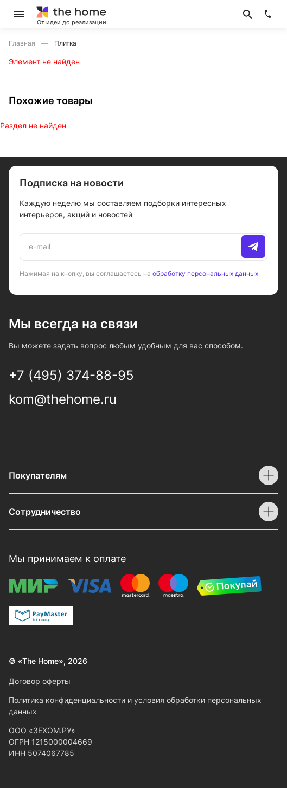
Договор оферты (40, 681)
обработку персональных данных (205, 273)
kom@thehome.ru (63, 399)
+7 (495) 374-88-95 (71, 375)
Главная (23, 43)
